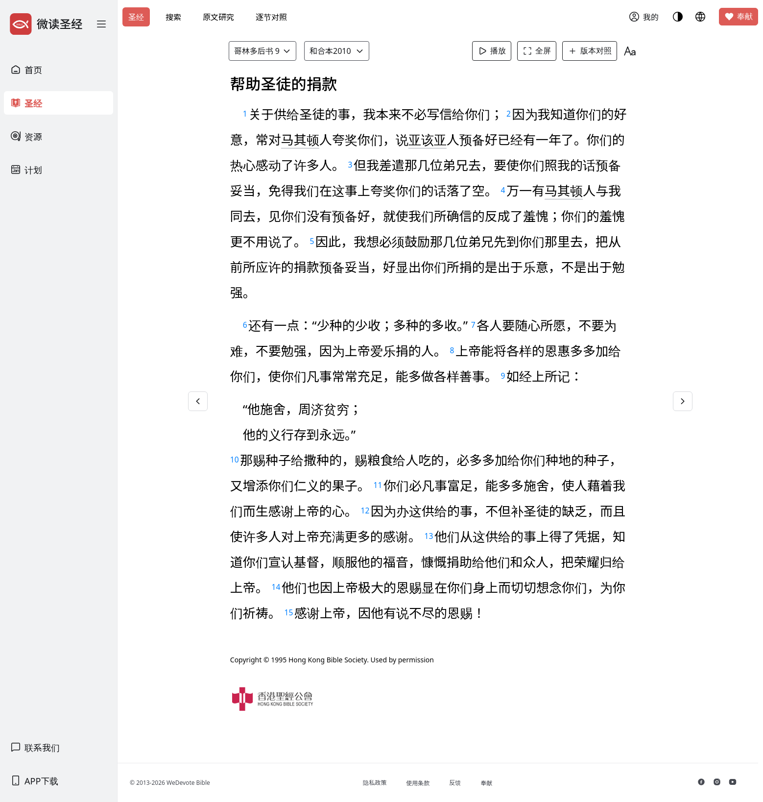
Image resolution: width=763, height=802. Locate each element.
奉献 (738, 17)
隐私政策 (382, 782)
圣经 (136, 17)
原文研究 (218, 17)
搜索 (173, 17)
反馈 (462, 782)
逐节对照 (271, 17)
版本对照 (593, 51)
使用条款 (425, 783)
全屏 (539, 51)
